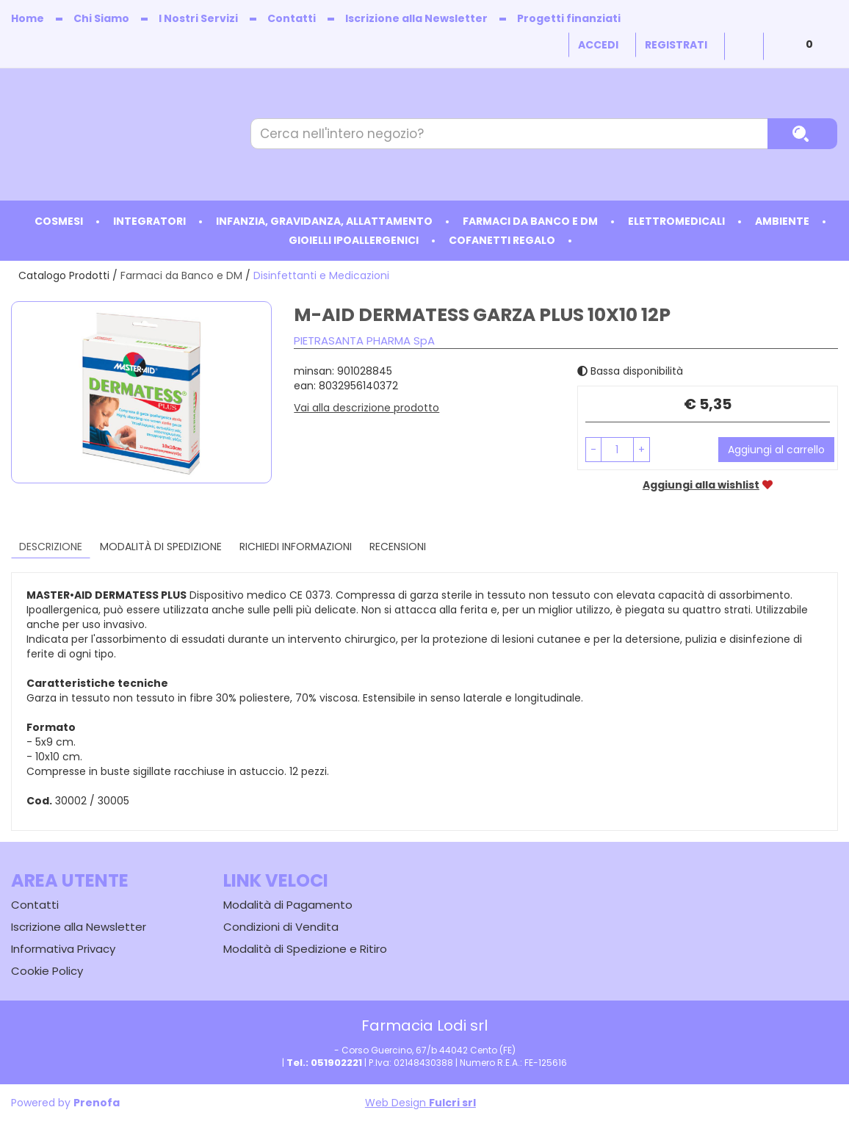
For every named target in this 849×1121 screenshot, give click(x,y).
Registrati (676, 44)
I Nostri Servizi (198, 18)
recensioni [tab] (397, 546)
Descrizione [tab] (50, 546)
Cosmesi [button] (59, 221)
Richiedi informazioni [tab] (295, 546)
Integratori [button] (149, 221)
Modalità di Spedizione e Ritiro (305, 948)
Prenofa (96, 1102)
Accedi (598, 44)
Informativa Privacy (63, 948)
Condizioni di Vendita (281, 926)
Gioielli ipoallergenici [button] (354, 240)
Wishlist (744, 46)
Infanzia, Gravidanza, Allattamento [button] (324, 221)
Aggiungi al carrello (776, 449)
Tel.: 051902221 (324, 1063)
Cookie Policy (47, 970)
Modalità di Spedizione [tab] (161, 546)
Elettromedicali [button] (676, 221)
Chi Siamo (101, 18)
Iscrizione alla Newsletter (416, 18)
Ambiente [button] (782, 221)
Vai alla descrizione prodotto (366, 407)
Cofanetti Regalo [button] (502, 240)
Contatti (291, 18)
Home (27, 18)
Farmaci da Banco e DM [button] (530, 221)
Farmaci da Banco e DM (181, 275)
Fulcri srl (452, 1102)
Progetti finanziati (569, 18)
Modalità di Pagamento (288, 904)
